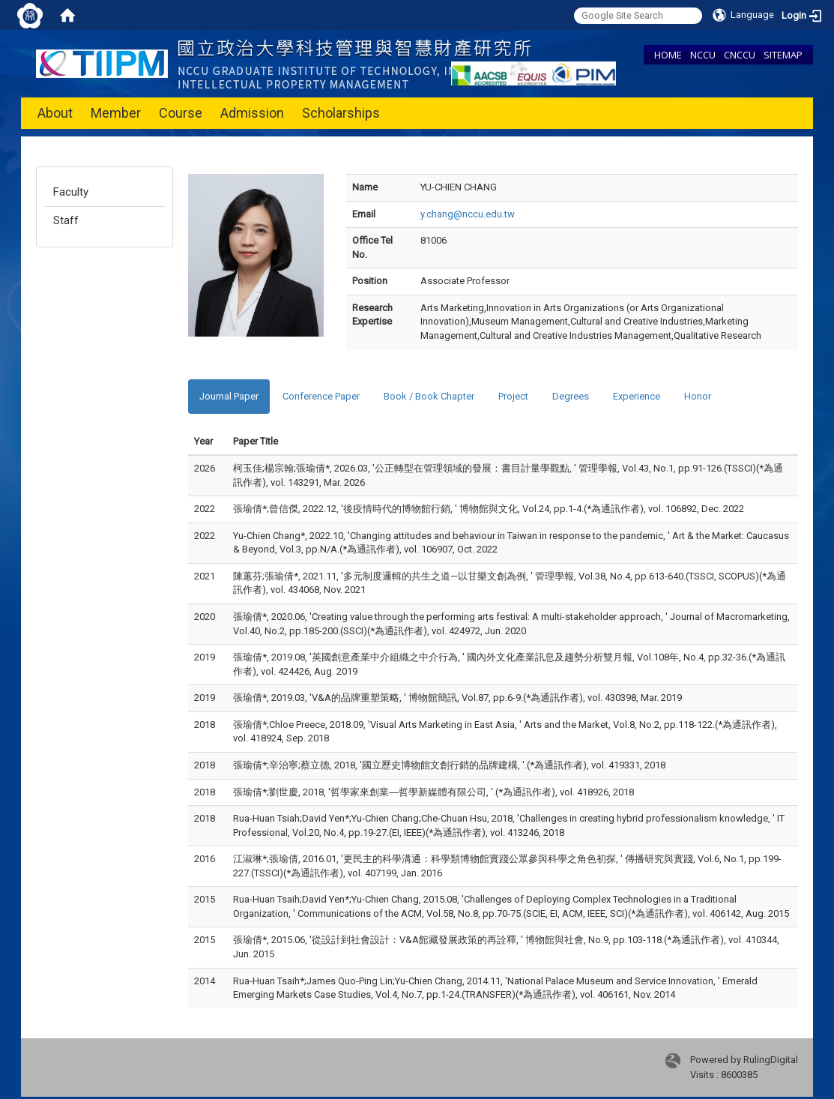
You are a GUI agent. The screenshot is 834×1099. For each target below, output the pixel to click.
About (55, 113)
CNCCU (739, 54)
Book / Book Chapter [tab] (429, 396)
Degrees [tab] (570, 396)
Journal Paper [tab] (229, 396)
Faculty (70, 192)
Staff (66, 220)
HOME (668, 54)
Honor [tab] (697, 396)
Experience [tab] (636, 396)
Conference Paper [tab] (321, 396)
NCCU (703, 54)
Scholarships (341, 113)
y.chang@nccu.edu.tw (467, 214)
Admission (252, 113)
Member (116, 113)
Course (180, 113)
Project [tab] (513, 396)
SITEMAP (783, 54)
